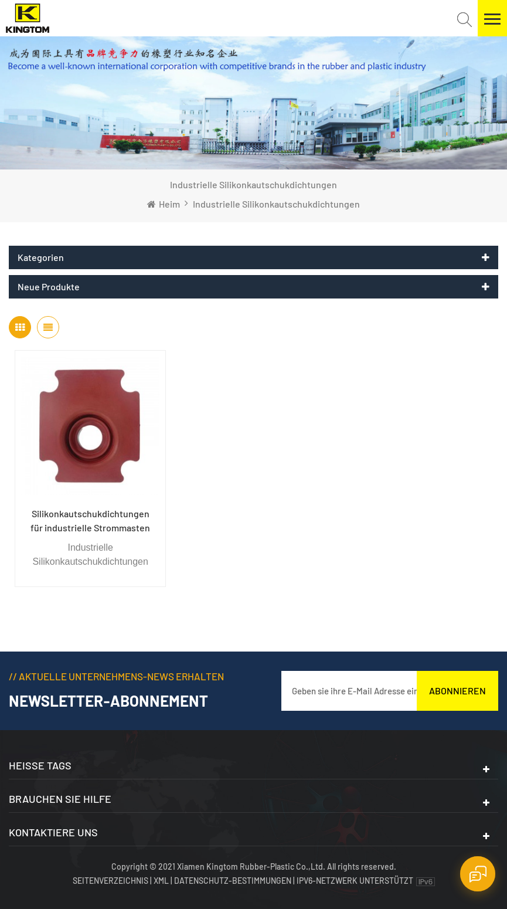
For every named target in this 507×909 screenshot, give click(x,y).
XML (161, 881)
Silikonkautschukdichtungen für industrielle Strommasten (90, 520)
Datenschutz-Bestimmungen (232, 881)
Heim (163, 203)
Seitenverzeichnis (111, 881)
